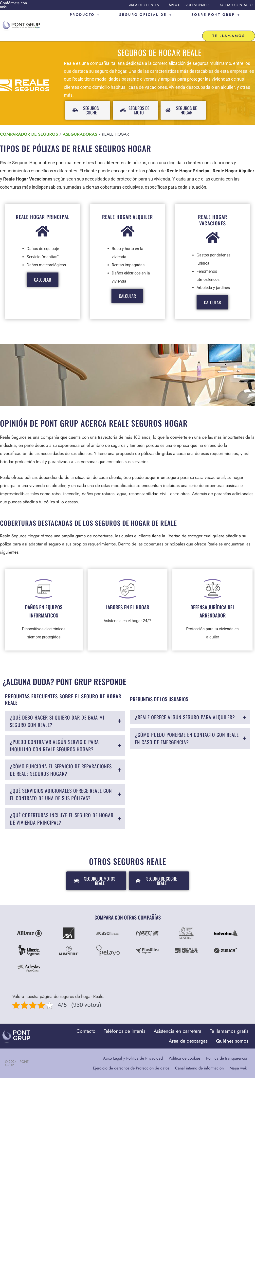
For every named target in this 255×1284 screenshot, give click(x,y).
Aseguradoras (80, 119)
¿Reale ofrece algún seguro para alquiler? (185, 701)
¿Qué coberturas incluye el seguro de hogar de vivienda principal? (61, 803)
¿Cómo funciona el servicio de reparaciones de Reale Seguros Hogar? (61, 754)
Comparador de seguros (29, 119)
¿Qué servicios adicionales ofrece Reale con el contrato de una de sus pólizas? (61, 779)
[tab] (65, 705)
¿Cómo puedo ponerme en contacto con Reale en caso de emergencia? (187, 723)
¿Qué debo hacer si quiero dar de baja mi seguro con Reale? (57, 705)
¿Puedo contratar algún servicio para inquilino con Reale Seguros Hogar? (54, 730)
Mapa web (238, 1052)
